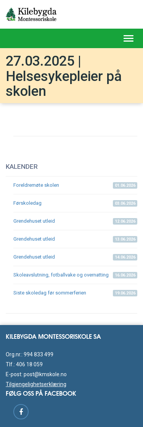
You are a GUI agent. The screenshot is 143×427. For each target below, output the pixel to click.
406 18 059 (29, 364)
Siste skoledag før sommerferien (75, 293)
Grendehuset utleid (75, 221)
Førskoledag (75, 203)
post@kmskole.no (45, 374)
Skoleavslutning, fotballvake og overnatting (75, 275)
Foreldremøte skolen (75, 185)
